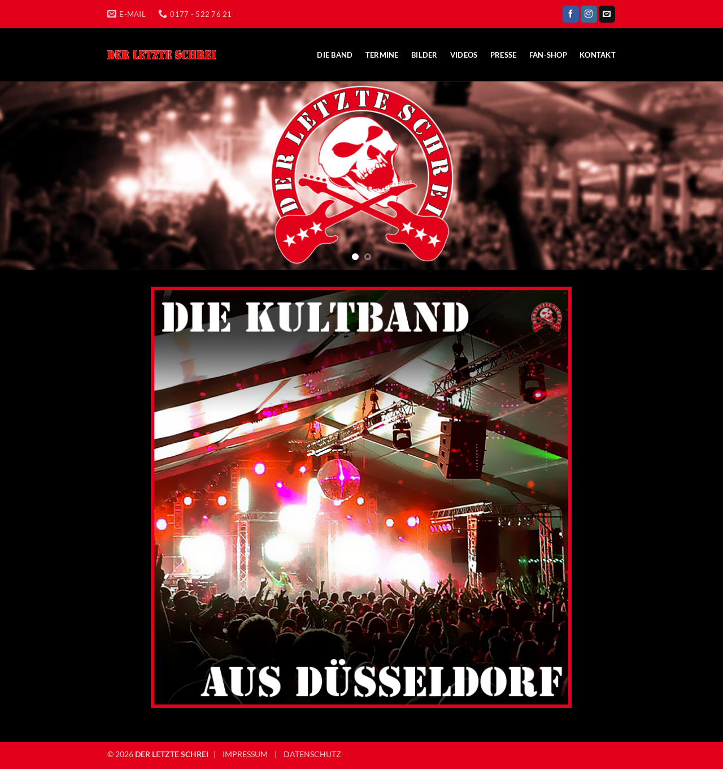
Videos (464, 54)
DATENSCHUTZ (312, 754)
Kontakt (598, 54)
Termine (382, 54)
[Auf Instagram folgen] (589, 14)
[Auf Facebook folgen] (571, 14)
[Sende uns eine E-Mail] (607, 14)
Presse (503, 54)
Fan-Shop (548, 54)
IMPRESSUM (245, 754)
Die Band (334, 54)
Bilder (424, 54)
